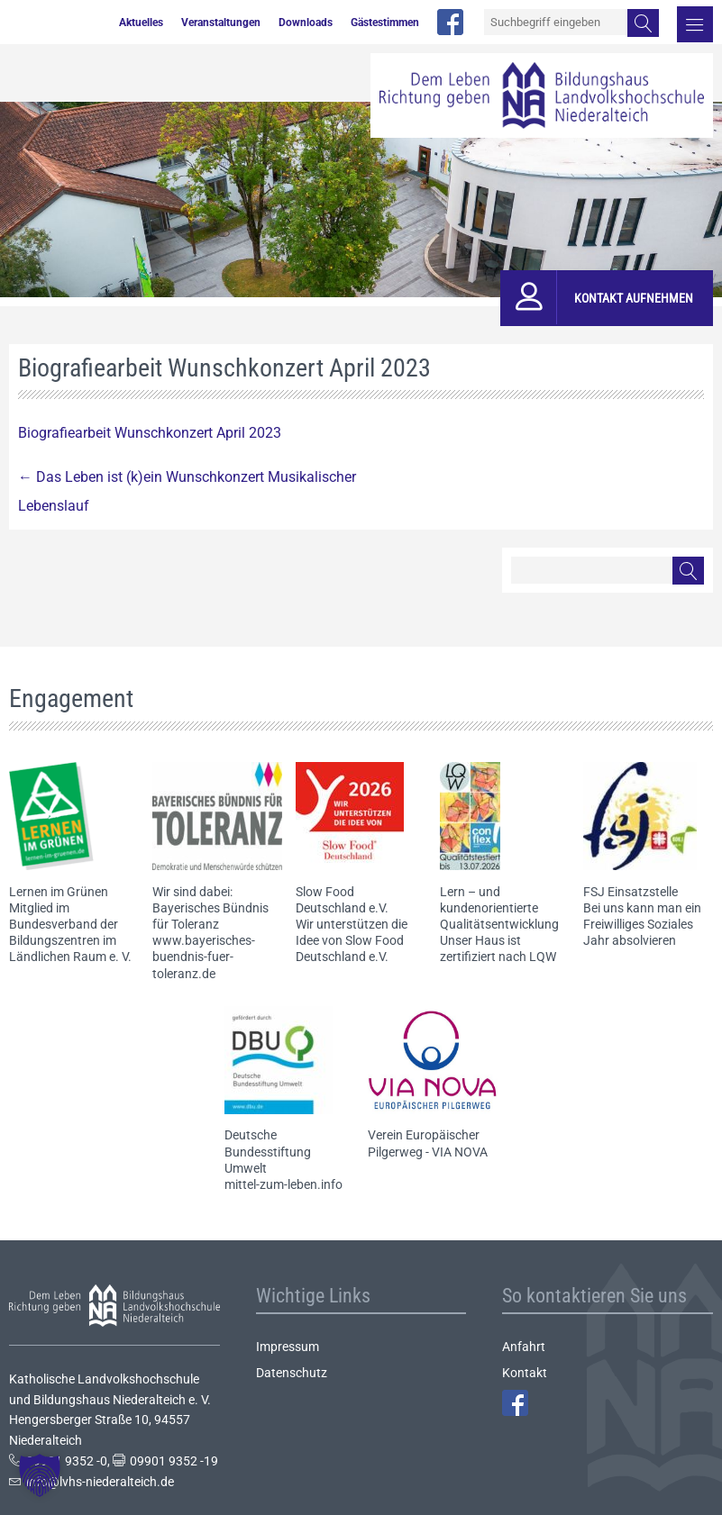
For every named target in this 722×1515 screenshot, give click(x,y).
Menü (695, 24)
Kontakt (524, 1372)
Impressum (287, 1346)
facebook (450, 22)
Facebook (515, 1403)
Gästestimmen (385, 22)
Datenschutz (291, 1372)
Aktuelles (141, 22)
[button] (39, 1475)
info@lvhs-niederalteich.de (100, 1481)
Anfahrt (523, 1346)
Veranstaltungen (220, 22)
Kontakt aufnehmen (633, 298)
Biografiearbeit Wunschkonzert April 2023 (149, 432)
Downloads (306, 22)
